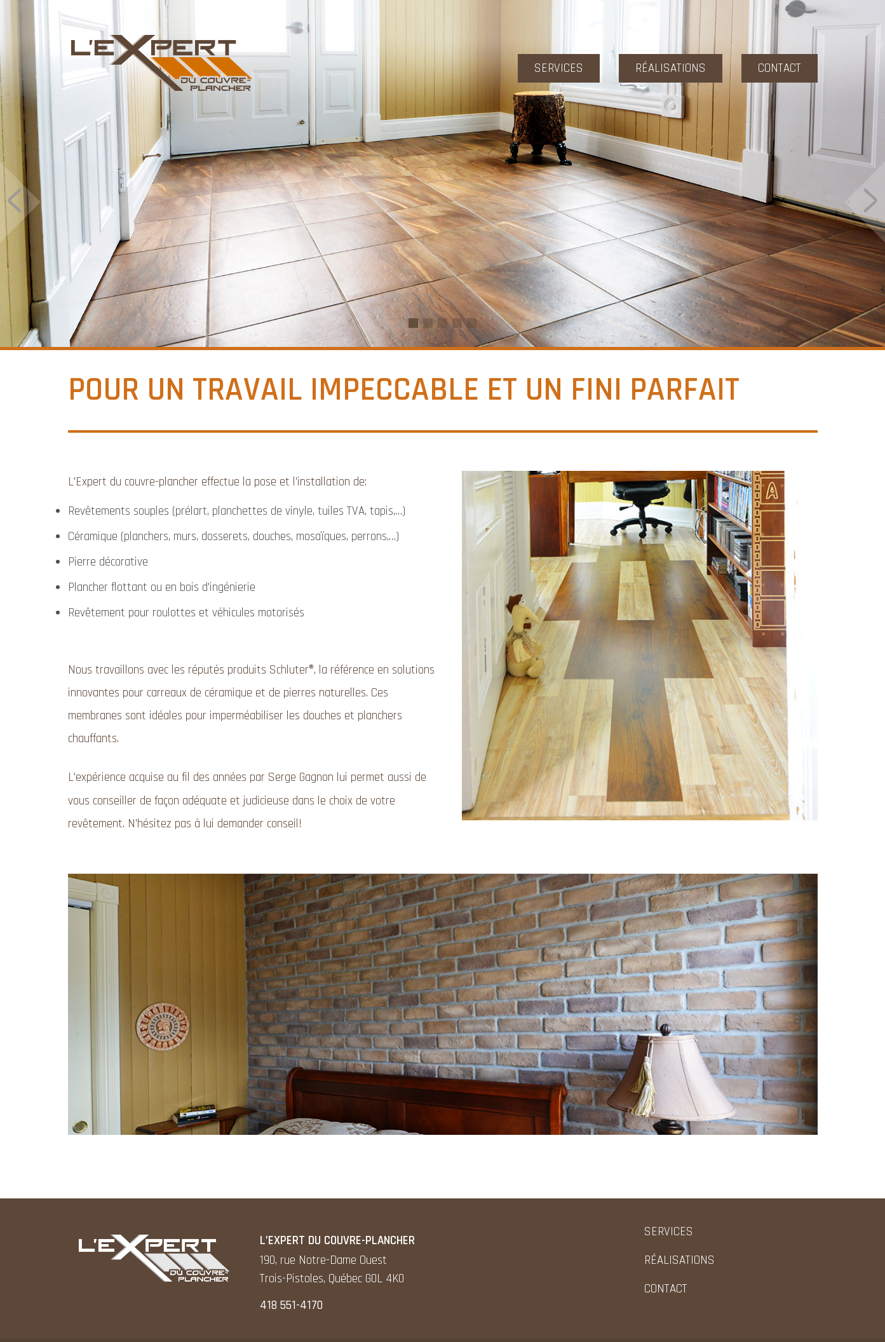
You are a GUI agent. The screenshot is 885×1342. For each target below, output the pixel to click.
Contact (779, 68)
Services (558, 68)
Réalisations (670, 68)
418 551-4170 (291, 1305)
